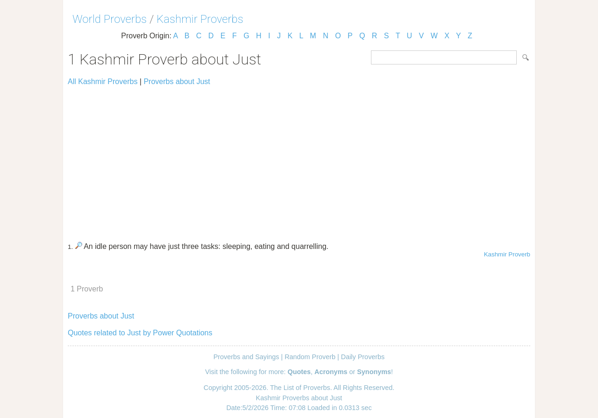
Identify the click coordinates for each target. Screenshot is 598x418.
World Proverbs (109, 19)
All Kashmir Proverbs (102, 81)
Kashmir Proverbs (200, 19)
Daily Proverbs (363, 357)
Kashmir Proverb (507, 254)
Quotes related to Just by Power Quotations (140, 333)
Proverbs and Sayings (246, 357)
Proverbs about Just (176, 81)
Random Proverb (310, 357)
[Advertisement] (299, 159)
